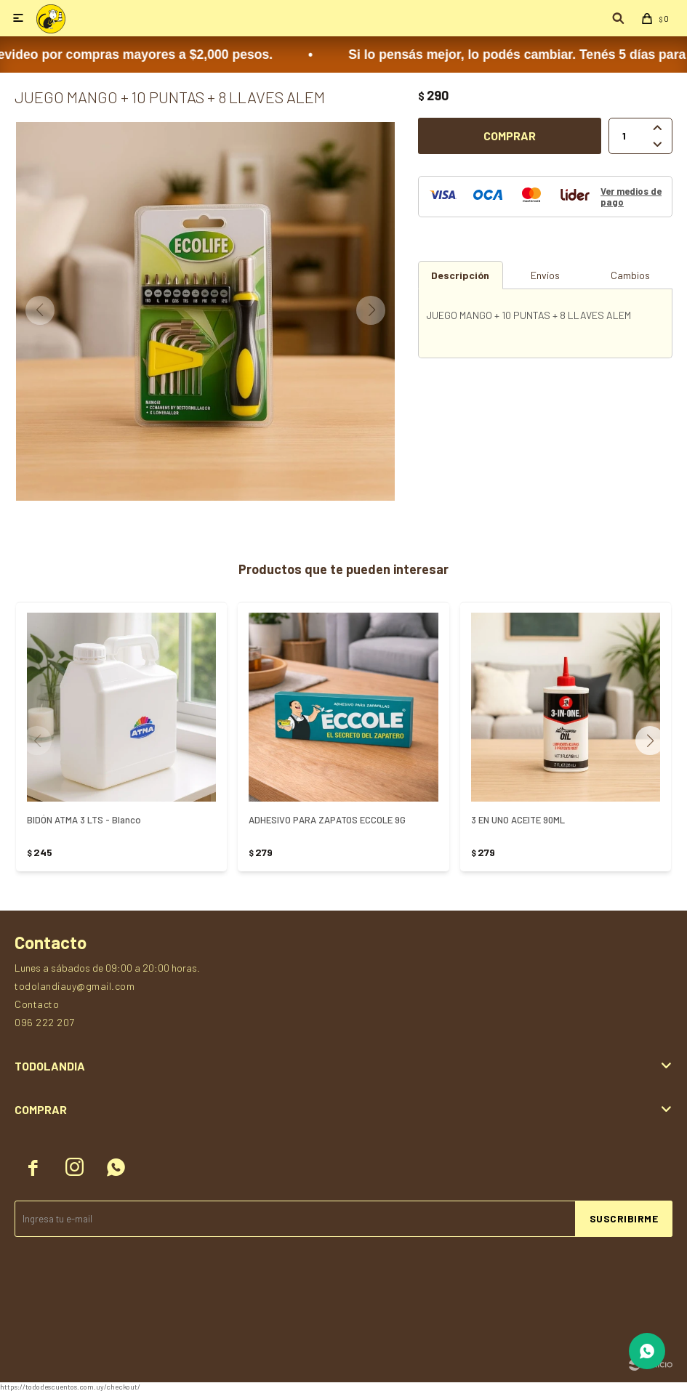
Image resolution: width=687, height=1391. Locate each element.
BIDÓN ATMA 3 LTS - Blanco (84, 820)
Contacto (37, 1004)
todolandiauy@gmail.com (74, 986)
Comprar (509, 135)
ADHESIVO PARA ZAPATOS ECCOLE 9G (327, 820)
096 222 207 (45, 1022)
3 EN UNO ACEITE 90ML (518, 820)
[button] (655, 741)
